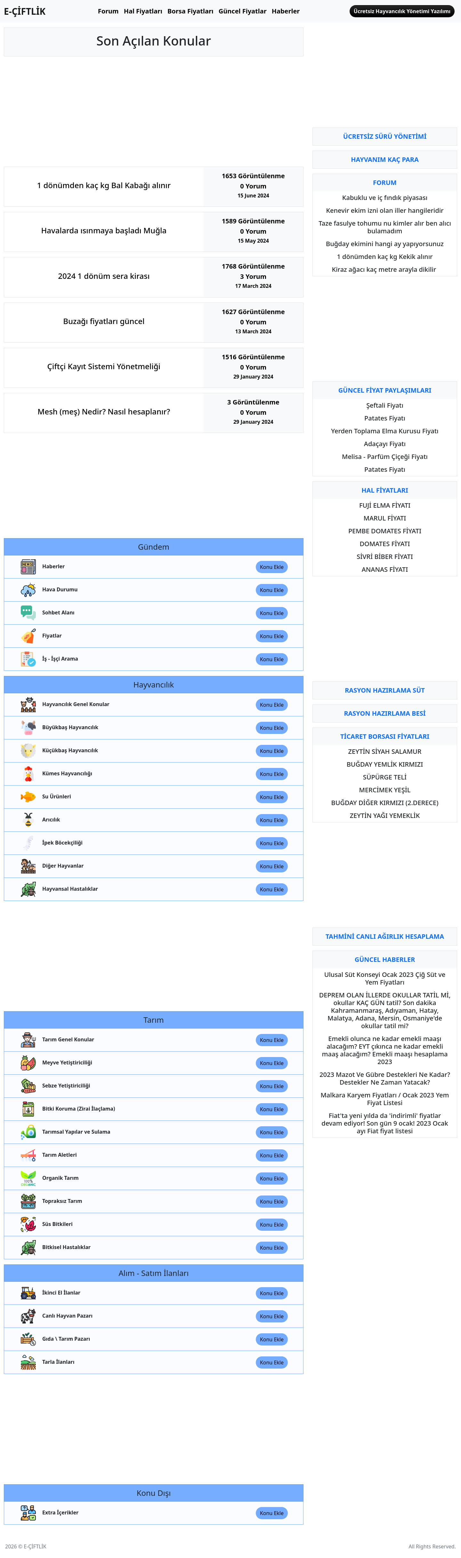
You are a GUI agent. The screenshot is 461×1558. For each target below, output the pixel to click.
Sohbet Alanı (47, 613)
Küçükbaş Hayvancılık (59, 751)
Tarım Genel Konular (57, 1040)
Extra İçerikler (49, 1513)
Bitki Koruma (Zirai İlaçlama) (67, 1109)
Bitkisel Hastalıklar (55, 1247)
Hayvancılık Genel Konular (64, 704)
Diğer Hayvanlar (52, 866)
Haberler (286, 11)
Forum (108, 11)
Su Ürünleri (45, 797)
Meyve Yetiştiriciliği (56, 1063)
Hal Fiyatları (143, 11)
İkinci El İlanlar (50, 1293)
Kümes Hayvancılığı (56, 774)
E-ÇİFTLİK (24, 11)
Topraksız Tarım (51, 1201)
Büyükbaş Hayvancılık (59, 728)
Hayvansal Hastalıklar (59, 889)
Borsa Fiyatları (190, 11)
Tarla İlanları (47, 1362)
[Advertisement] (154, 111)
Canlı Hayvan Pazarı (56, 1316)
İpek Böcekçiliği (51, 843)
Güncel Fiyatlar (243, 11)
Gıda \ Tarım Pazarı (55, 1339)
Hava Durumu (48, 590)
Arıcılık (40, 820)
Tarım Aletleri (48, 1155)
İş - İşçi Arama (49, 659)
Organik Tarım (49, 1178)
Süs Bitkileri (46, 1224)
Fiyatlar (41, 636)
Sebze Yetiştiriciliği (55, 1086)
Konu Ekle (272, 567)
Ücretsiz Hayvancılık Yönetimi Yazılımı (402, 11)
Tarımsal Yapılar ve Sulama (65, 1132)
